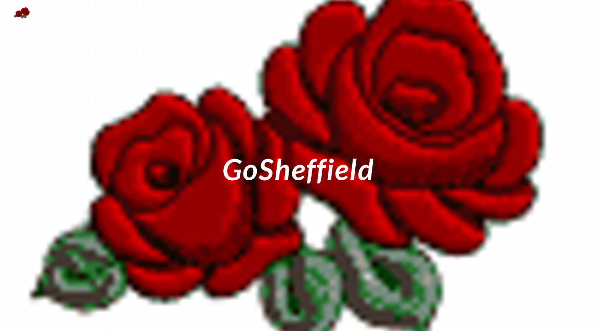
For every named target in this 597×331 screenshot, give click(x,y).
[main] (299, 165)
